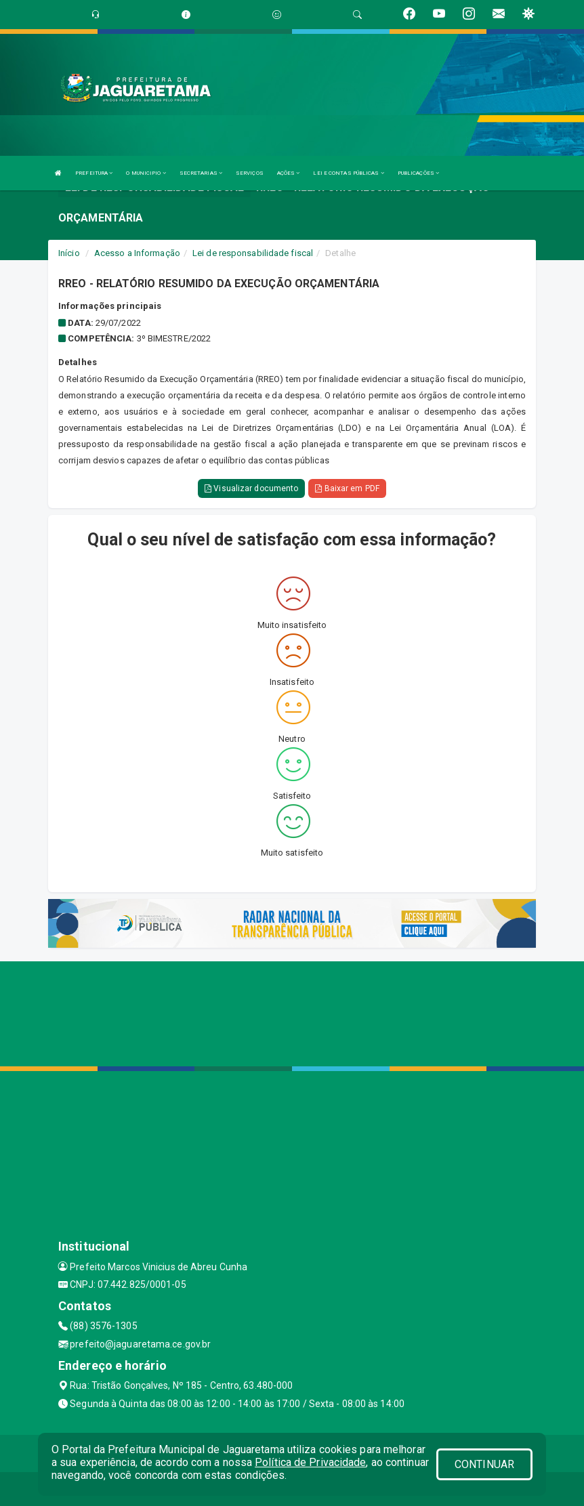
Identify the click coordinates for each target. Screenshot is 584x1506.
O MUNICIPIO (145, 173)
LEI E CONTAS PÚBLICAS (348, 173)
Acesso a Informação (137, 253)
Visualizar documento (251, 488)
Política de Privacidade (310, 1462)
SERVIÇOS (250, 173)
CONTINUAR (484, 1464)
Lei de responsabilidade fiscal (252, 253)
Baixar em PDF (347, 488)
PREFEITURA (93, 173)
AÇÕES (288, 173)
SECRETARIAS (201, 173)
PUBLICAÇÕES (418, 173)
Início (69, 253)
